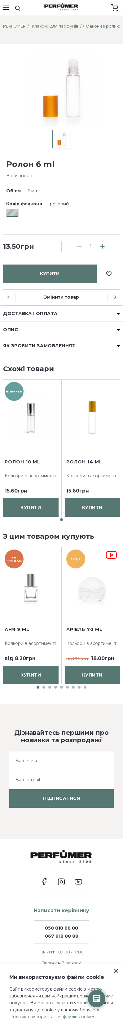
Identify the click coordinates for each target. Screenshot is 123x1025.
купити (49, 273)
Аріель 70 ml (84, 629)
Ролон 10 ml (22, 462)
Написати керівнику (61, 910)
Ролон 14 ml (84, 462)
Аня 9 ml (17, 629)
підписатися (61, 798)
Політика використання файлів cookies (52, 1016)
